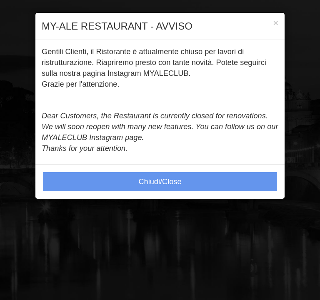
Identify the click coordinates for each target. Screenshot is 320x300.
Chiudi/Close (159, 182)
